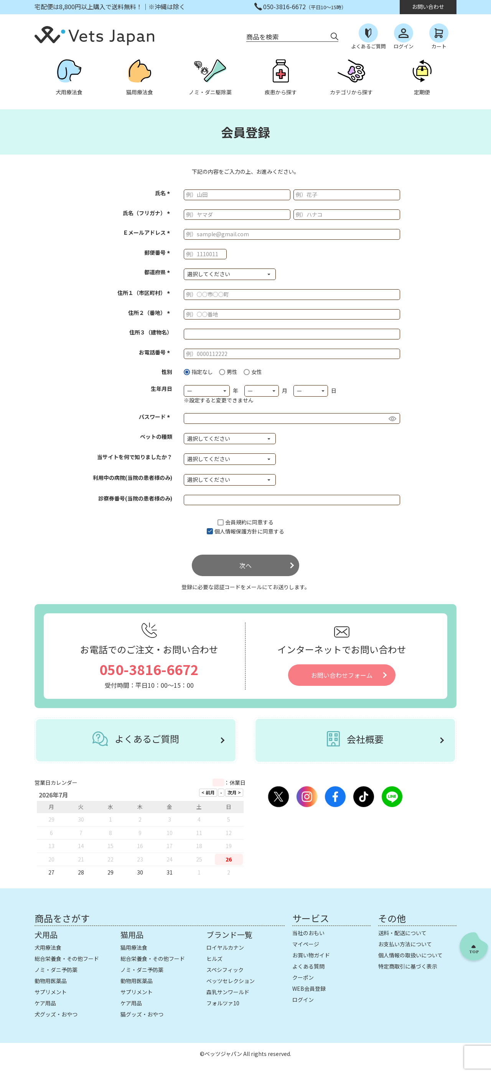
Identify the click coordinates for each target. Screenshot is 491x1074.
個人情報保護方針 (235, 531)
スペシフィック (225, 970)
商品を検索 (262, 36)
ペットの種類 (156, 436)
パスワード (155, 416)
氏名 (163, 193)
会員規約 (236, 522)
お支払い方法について (405, 944)
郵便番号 (158, 252)
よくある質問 (308, 966)
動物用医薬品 (51, 981)
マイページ (305, 944)
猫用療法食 (133, 947)
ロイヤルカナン (225, 947)
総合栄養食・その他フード (67, 958)
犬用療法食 (48, 947)
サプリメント (51, 992)
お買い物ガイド (311, 955)
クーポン (303, 977)
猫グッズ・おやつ (141, 1014)
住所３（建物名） (150, 332)
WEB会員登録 (309, 988)
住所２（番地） (150, 312)
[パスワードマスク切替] (393, 418)
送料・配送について (402, 933)
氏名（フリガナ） (147, 213)
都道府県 (158, 272)
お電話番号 (155, 352)
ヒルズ (214, 958)
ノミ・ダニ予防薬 (56, 970)
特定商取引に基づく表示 (407, 966)
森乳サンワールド (227, 992)
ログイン (303, 999)
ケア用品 (45, 1003)
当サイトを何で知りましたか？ (134, 457)
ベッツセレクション (230, 981)
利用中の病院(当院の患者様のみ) (132, 477)
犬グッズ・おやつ (56, 1014)
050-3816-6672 (149, 669)
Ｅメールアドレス (147, 232)
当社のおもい (308, 933)
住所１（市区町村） (144, 293)
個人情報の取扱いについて (410, 955)
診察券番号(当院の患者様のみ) (135, 498)
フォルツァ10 (222, 1003)
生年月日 (161, 388)
